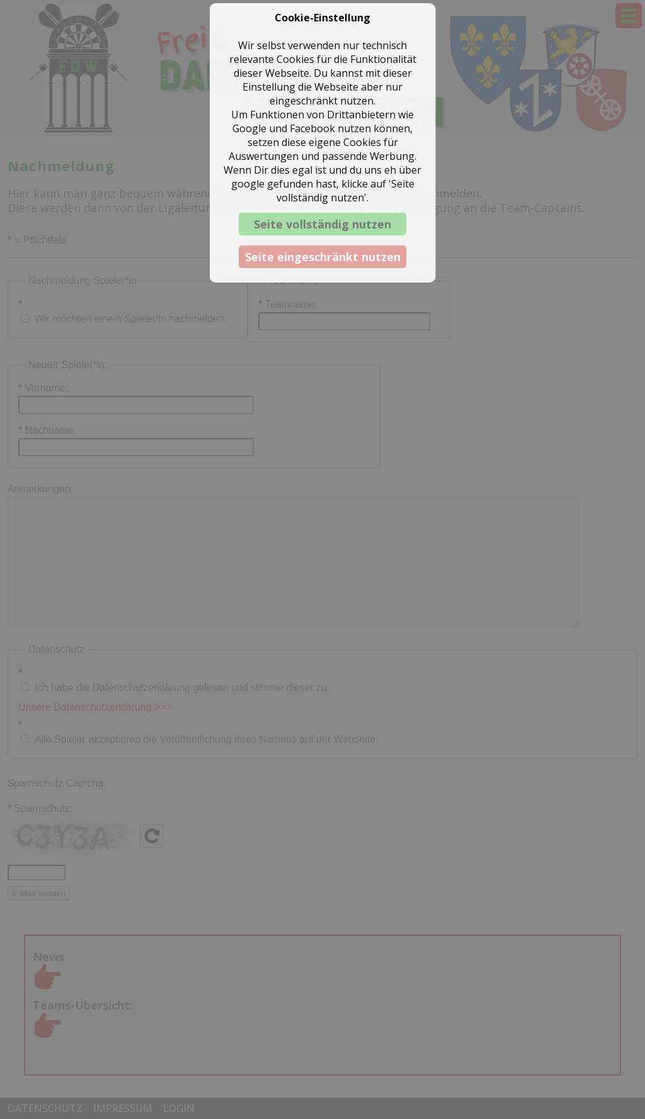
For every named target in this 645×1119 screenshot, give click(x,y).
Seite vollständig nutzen (322, 224)
